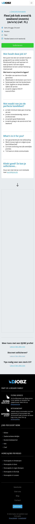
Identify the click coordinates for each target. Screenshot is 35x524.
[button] (31, 2)
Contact (17, 500)
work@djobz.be (12, 172)
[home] (6, 2)
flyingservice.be (15, 404)
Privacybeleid (13, 518)
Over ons (17, 491)
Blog (17, 496)
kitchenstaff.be (15, 419)
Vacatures (17, 487)
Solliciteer (17, 506)
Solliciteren (17, 45)
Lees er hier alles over (17, 347)
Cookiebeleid (22, 518)
